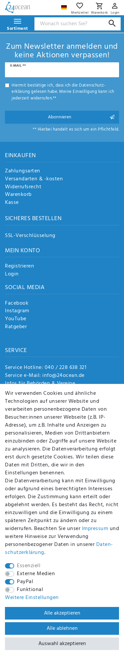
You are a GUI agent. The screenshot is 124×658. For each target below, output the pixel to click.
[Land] (65, 5)
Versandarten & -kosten (34, 179)
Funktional (30, 590)
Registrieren (19, 266)
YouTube (15, 319)
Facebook (16, 304)
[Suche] (112, 23)
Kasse (12, 203)
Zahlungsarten (22, 171)
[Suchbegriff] (77, 23)
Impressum (95, 528)
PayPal (25, 582)
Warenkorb (18, 195)
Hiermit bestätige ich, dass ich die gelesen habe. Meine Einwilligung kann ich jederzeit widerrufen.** (63, 91)
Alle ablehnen (62, 628)
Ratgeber (16, 327)
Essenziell (28, 566)
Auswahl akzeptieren (62, 643)
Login (12, 274)
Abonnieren (81, 117)
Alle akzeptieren (62, 613)
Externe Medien (36, 574)
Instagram (17, 311)
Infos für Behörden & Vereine (40, 383)
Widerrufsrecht (23, 187)
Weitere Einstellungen (32, 598)
